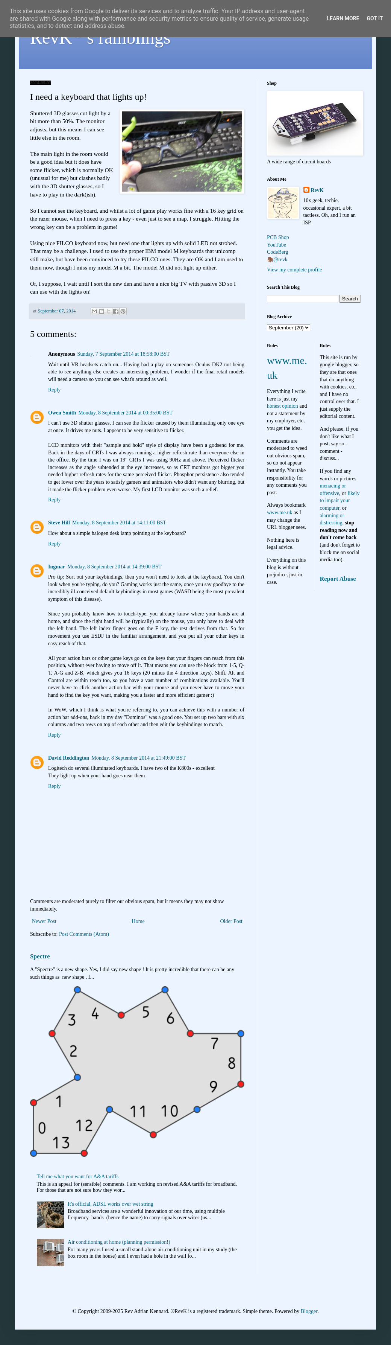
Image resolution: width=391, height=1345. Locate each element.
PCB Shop (278, 237)
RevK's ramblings (100, 37)
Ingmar (56, 567)
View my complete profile (294, 270)
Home (138, 921)
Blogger (309, 1311)
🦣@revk (277, 259)
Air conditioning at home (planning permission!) (119, 1242)
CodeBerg (277, 252)
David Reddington (68, 758)
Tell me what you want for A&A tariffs (78, 1176)
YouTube (276, 245)
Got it (375, 18)
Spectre (40, 956)
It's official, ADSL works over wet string (110, 1204)
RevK (317, 190)
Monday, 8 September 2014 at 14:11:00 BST (119, 523)
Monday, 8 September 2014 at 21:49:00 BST (138, 758)
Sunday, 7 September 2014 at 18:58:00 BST (123, 354)
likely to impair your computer (340, 500)
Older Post (231, 921)
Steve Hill (59, 523)
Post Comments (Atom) (84, 934)
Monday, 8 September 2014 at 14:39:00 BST (114, 567)
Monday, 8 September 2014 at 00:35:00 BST (125, 413)
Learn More (343, 18)
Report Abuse (338, 578)
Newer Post (44, 921)
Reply (54, 390)
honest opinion (282, 406)
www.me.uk (279, 512)
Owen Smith (62, 413)
